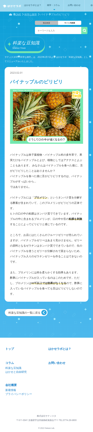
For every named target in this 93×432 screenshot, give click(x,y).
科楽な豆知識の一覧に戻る (24, 312)
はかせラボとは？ (59, 349)
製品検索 (46, 23)
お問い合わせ (56, 363)
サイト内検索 (69, 23)
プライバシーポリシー (18, 394)
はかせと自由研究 (16, 372)
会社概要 (11, 385)
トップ (9, 349)
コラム (9, 363)
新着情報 (10, 390)
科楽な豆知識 (13, 368)
